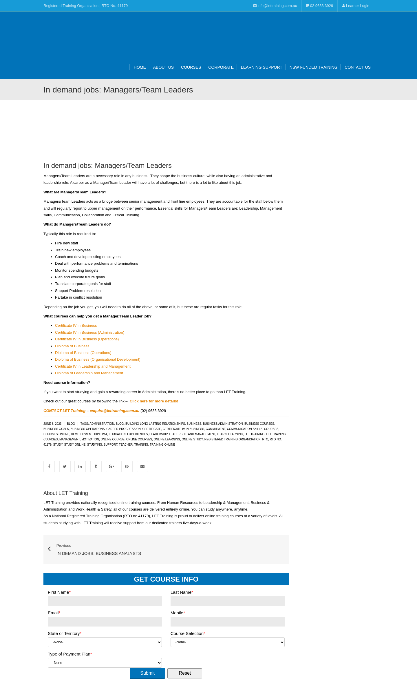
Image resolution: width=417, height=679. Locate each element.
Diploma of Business (72, 346)
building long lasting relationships (155, 423)
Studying (94, 444)
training (141, 444)
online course (112, 439)
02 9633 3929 (319, 5)
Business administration (223, 423)
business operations (87, 429)
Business (194, 423)
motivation (90, 439)
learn (221, 434)
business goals (56, 429)
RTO (265, 439)
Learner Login (355, 5)
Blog (71, 423)
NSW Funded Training (313, 67)
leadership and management (192, 434)
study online (75, 444)
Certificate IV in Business (76, 325)
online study (192, 439)
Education (117, 434)
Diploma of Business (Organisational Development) (97, 359)
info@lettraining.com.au (275, 5)
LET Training (255, 434)
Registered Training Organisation (232, 439)
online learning (167, 439)
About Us (163, 67)
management (69, 439)
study (58, 444)
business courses (259, 423)
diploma (100, 434)
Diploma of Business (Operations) (83, 353)
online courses (139, 439)
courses (271, 429)
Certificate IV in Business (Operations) (87, 339)
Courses (191, 67)
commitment (215, 429)
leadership (158, 434)
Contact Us (358, 67)
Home (140, 67)
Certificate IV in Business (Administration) (89, 332)
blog (120, 423)
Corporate (221, 67)
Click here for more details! (154, 401)
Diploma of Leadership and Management (89, 373)
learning (235, 434)
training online (162, 444)
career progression (123, 429)
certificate (151, 429)
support (110, 444)
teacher (126, 444)
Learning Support (261, 67)
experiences (137, 434)
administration (101, 423)
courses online (56, 434)
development (81, 434)
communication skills (245, 429)
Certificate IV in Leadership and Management (93, 366)
